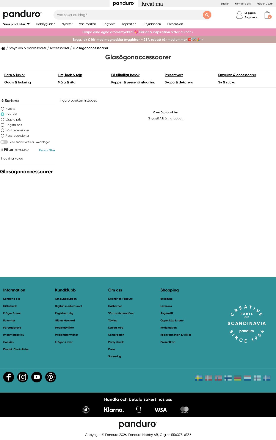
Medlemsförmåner (66, 334)
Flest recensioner (17, 135)
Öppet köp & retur (172, 320)
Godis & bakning (17, 82)
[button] (16, 24)
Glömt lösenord (65, 320)
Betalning (166, 298)
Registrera (251, 17)
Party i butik (116, 342)
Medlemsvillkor (64, 327)
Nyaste (10, 108)
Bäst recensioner (17, 130)
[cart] (267, 15)
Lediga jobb (115, 327)
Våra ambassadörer (121, 313)
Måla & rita (66, 82)
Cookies (8, 342)
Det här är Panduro (120, 298)
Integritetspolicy (13, 334)
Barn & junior (14, 75)
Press (111, 349)
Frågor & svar (265, 3)
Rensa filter (47, 150)
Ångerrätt (166, 313)
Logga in (250, 12)
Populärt (11, 114)
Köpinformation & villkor (175, 334)
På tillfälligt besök (125, 75)
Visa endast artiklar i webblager (30, 142)
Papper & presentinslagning (133, 82)
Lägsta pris (13, 119)
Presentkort (174, 75)
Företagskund (12, 327)
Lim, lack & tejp (70, 75)
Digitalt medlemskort (68, 306)
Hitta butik (10, 306)
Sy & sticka (226, 82)
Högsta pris (13, 125)
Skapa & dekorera (179, 82)
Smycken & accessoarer (27, 48)
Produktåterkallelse (15, 349)
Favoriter (9, 320)
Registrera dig (64, 313)
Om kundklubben (66, 298)
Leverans (166, 306)
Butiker (225, 3)
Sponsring (114, 356)
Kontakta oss (243, 3)
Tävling (112, 320)
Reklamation (168, 327)
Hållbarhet (115, 306)
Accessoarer (59, 48)
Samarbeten (116, 334)
